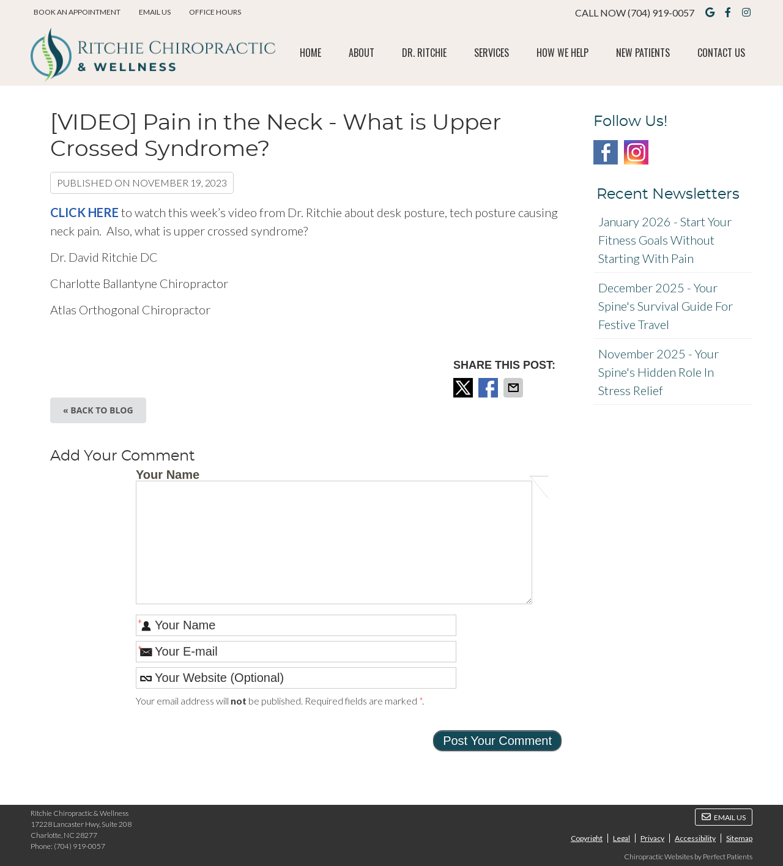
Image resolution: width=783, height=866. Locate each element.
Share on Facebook (489, 388)
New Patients (643, 52)
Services (491, 52)
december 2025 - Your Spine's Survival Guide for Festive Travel (665, 305)
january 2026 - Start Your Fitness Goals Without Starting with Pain (665, 239)
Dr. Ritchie (424, 52)
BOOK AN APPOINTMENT (77, 12)
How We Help (562, 52)
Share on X (464, 388)
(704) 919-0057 (661, 12)
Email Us (155, 12)
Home (310, 52)
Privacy (652, 838)
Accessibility (695, 838)
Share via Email (514, 388)
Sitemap (739, 838)
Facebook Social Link (605, 152)
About (361, 52)
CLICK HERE (85, 212)
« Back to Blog (98, 410)
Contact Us (721, 52)
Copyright (587, 838)
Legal (621, 838)
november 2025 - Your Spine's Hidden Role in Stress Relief (658, 372)
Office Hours (215, 12)
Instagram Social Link (636, 152)
